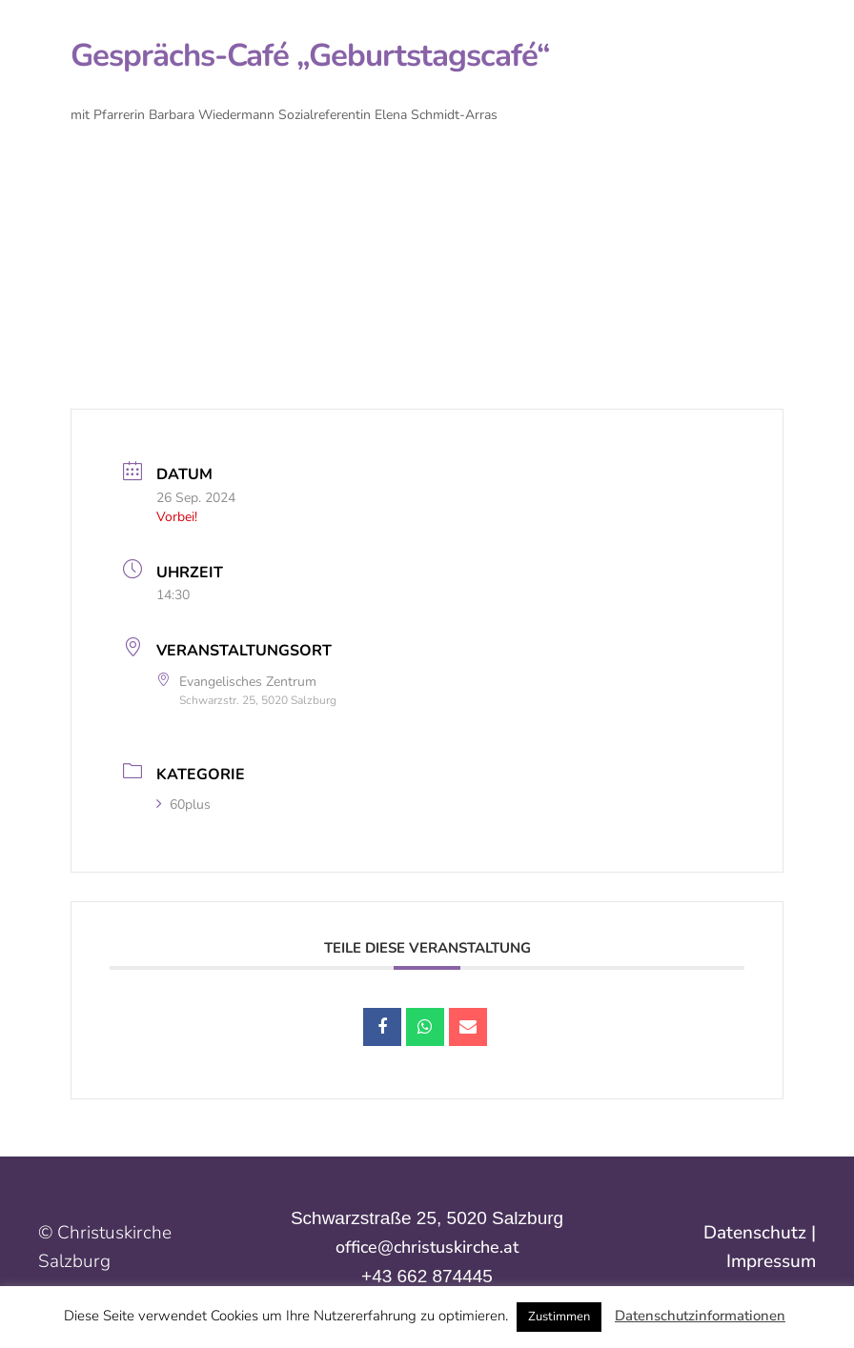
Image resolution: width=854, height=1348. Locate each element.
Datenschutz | (759, 1232)
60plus (183, 804)
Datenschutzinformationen (700, 1315)
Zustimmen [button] (559, 1316)
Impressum (771, 1261)
